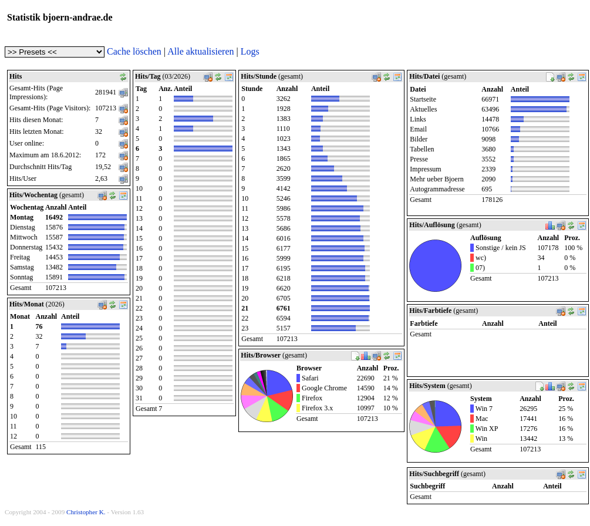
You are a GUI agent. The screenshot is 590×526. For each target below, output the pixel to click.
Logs (250, 51)
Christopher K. (86, 511)
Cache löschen (134, 51)
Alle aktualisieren (200, 51)
